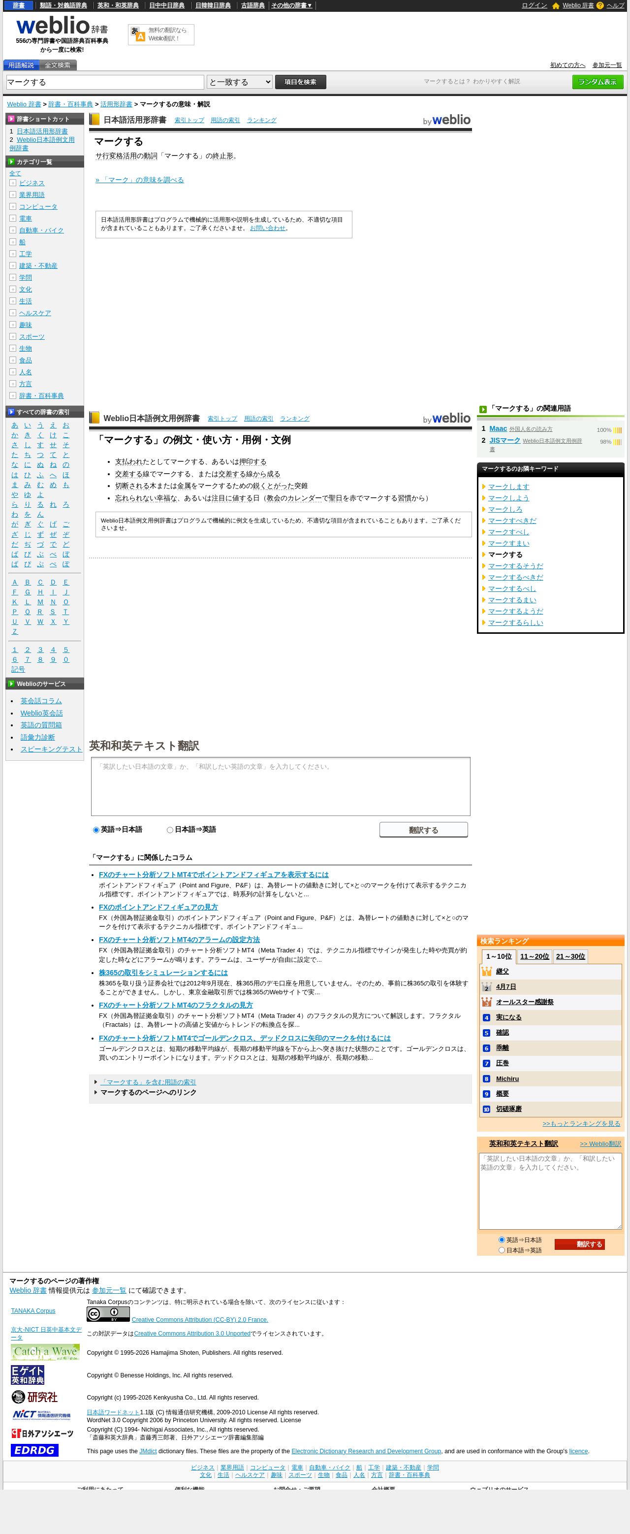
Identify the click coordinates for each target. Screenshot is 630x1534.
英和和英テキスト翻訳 (144, 745)
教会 (274, 498)
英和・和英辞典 (118, 5)
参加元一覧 (607, 65)
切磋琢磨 (509, 1108)
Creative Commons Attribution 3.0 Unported (192, 1333)
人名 (25, 372)
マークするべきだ (515, 577)
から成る (267, 474)
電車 (25, 218)
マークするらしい (515, 622)
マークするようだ (515, 611)
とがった (280, 486)
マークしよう (509, 498)
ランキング (262, 120)
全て (15, 173)
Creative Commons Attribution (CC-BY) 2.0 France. (200, 1319)
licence (578, 1451)
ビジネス (32, 183)
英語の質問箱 (41, 725)
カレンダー (304, 498)
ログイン (534, 5)
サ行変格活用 (116, 156)
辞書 (19, 5)
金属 (184, 486)
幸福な (167, 498)
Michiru (507, 1078)
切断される (132, 486)
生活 (25, 301)
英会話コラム (41, 701)
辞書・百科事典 (70, 104)
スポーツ (32, 336)
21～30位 (570, 956)
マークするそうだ (515, 566)
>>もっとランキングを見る (581, 1123)
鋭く (260, 486)
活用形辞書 (116, 104)
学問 (25, 277)
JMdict (148, 1451)
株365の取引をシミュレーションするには (163, 973)
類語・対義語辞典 (63, 5)
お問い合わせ (267, 228)
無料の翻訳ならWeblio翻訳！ (168, 34)
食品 (25, 360)
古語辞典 (253, 5)
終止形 (223, 156)
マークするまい (512, 600)
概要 (502, 1093)
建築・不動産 (38, 265)
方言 (25, 384)
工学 (25, 254)
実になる (509, 1017)
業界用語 (32, 194)
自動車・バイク (41, 230)
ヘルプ (616, 5)
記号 (18, 669)
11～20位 (534, 956)
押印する (253, 461)
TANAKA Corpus (33, 1310)
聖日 (336, 498)
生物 (25, 348)
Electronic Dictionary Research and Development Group (366, 1451)
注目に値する (232, 498)
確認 (502, 1032)
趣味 (25, 324)
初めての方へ (568, 65)
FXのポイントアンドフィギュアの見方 (158, 907)
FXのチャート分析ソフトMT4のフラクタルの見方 (176, 1005)
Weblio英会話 (42, 713)
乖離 (502, 1047)
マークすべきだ (512, 520)
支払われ (129, 461)
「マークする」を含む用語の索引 (148, 1082)
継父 (502, 971)
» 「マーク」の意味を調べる (139, 180)
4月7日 (506, 986)
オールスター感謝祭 (525, 1002)
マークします (509, 486)
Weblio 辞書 (578, 5)
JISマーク (505, 440)
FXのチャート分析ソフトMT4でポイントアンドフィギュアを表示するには (214, 875)
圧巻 (502, 1063)
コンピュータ (38, 206)
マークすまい (509, 543)
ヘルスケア (35, 313)
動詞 (151, 156)
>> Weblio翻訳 (600, 1143)
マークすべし (509, 532)
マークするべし (512, 588)
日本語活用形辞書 (134, 120)
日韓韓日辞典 (213, 5)
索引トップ (189, 120)
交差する (129, 474)
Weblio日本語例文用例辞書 (151, 418)
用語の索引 (225, 120)
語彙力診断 (38, 737)
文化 (25, 289)
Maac (498, 428)
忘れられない (136, 498)
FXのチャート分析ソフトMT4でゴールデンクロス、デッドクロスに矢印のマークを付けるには (245, 1038)
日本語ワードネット (113, 1412)
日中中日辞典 (167, 5)
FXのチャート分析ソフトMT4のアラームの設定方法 (179, 940)
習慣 (404, 498)
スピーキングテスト (52, 749)
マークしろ (505, 509)
